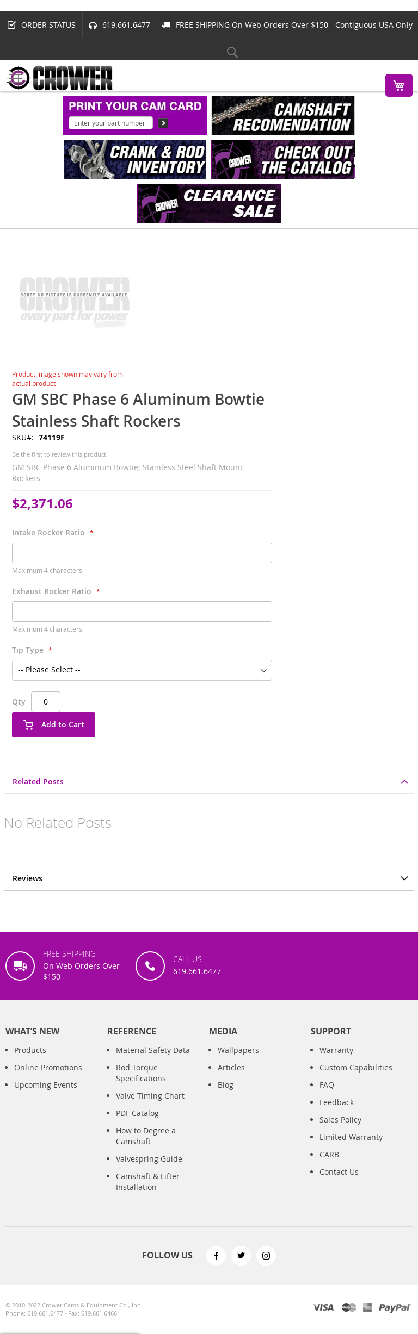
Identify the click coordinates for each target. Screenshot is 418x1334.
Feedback (336, 1102)
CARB (329, 1154)
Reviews (27, 878)
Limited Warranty (351, 1137)
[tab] (209, 781)
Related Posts (38, 781)
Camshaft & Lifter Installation (148, 1181)
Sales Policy (340, 1119)
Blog (225, 1085)
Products (30, 1050)
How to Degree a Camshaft (146, 1135)
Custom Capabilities (355, 1067)
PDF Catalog (137, 1113)
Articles (231, 1067)
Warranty (336, 1050)
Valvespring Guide (149, 1159)
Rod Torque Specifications (141, 1072)
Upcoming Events (45, 1085)
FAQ (326, 1085)
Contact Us (339, 1172)
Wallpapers (238, 1050)
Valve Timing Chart (150, 1095)
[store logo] (59, 78)
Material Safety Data (153, 1050)
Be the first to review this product (59, 454)
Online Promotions (48, 1067)
